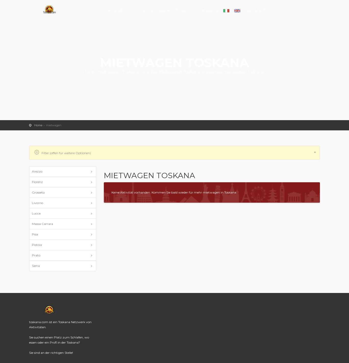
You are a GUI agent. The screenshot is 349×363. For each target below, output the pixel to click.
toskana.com (49, 9)
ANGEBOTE (209, 10)
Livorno (37, 203)
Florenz (37, 182)
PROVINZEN (118, 10)
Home (38, 125)
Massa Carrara (42, 224)
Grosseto (38, 192)
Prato (36, 255)
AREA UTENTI (255, 10)
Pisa (35, 234)
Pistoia (37, 245)
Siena (36, 266)
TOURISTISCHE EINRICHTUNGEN (165, 10)
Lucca (36, 213)
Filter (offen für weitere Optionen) (175, 152)
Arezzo (37, 171)
